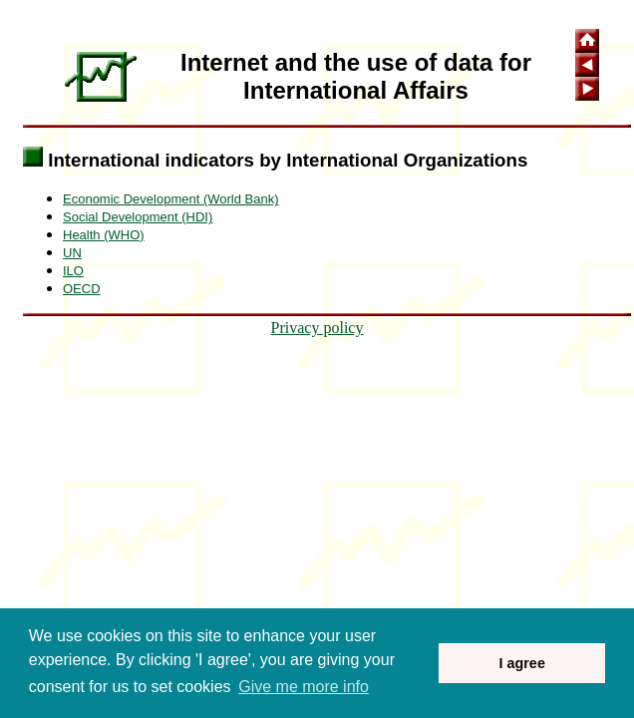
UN (72, 252)
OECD (82, 288)
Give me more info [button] (303, 686)
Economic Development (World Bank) (171, 198)
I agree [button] (521, 663)
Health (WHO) (104, 234)
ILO (73, 270)
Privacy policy (317, 327)
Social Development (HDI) (137, 216)
